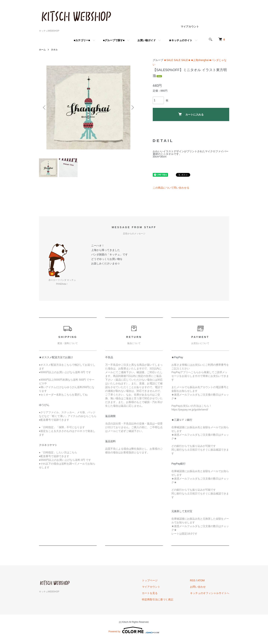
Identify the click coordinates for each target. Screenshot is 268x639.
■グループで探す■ (114, 40)
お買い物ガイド (146, 40)
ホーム (42, 49)
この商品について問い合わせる (171, 187)
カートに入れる (191, 114)
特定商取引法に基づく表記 (157, 599)
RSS (192, 580)
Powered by (134, 630)
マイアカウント (190, 26)
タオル (54, 49)
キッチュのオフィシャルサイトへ (209, 593)
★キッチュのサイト (180, 40)
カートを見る (150, 593)
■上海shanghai (200, 60)
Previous (44, 107)
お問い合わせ (198, 586)
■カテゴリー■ (82, 40)
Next (132, 107)
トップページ (150, 580)
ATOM (201, 580)
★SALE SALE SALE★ (177, 60)
